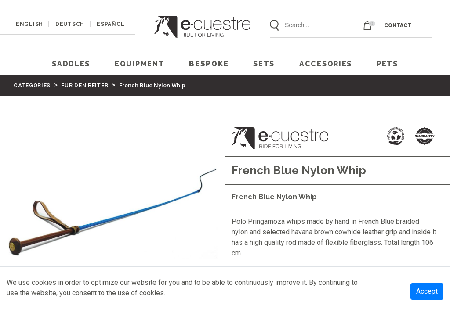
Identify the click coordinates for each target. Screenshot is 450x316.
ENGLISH (29, 24)
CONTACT (397, 25)
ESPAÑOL (111, 24)
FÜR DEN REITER (84, 85)
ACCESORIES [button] (325, 64)
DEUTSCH (69, 24)
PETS (387, 64)
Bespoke (209, 64)
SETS (264, 64)
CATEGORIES (32, 85)
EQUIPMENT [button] (139, 64)
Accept (427, 291)
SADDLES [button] (71, 64)
